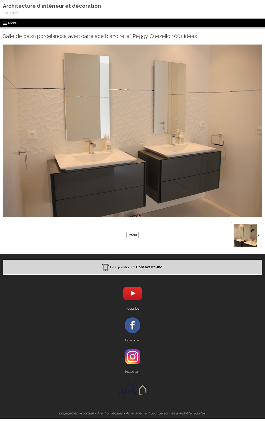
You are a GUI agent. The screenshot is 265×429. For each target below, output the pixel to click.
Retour (132, 235)
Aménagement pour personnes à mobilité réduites (165, 413)
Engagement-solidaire (76, 413)
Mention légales (110, 413)
